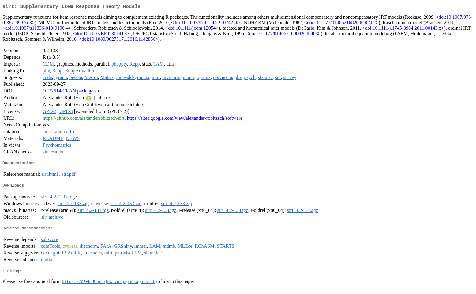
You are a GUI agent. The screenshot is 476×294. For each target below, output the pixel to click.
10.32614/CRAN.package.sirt (72, 92)
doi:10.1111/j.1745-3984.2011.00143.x (403, 29)
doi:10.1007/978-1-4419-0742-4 (205, 23)
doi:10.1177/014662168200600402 (341, 23)
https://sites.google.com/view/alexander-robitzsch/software (184, 119)
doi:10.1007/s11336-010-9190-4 (37, 29)
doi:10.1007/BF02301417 (101, 34)
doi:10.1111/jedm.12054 (192, 29)
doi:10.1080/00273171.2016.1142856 (119, 40)
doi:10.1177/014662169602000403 (283, 34)
